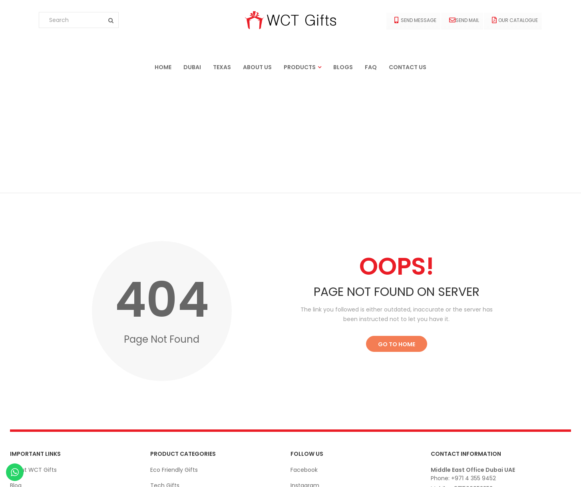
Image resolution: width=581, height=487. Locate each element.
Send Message (415, 20)
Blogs (343, 67)
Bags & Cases (169, 436)
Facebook (304, 358)
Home (163, 67)
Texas (222, 67)
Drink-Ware (166, 405)
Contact (22, 389)
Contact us (407, 67)
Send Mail (464, 20)
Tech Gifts (164, 374)
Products (300, 67)
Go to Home (396, 233)
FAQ (371, 67)
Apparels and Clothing (181, 389)
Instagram (304, 374)
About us (257, 67)
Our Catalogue (515, 20)
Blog (16, 374)
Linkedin (301, 389)
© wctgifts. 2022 (548, 473)
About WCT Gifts (33, 358)
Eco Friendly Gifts (174, 358)
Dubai (192, 67)
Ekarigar (51, 473)
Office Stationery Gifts (181, 421)
